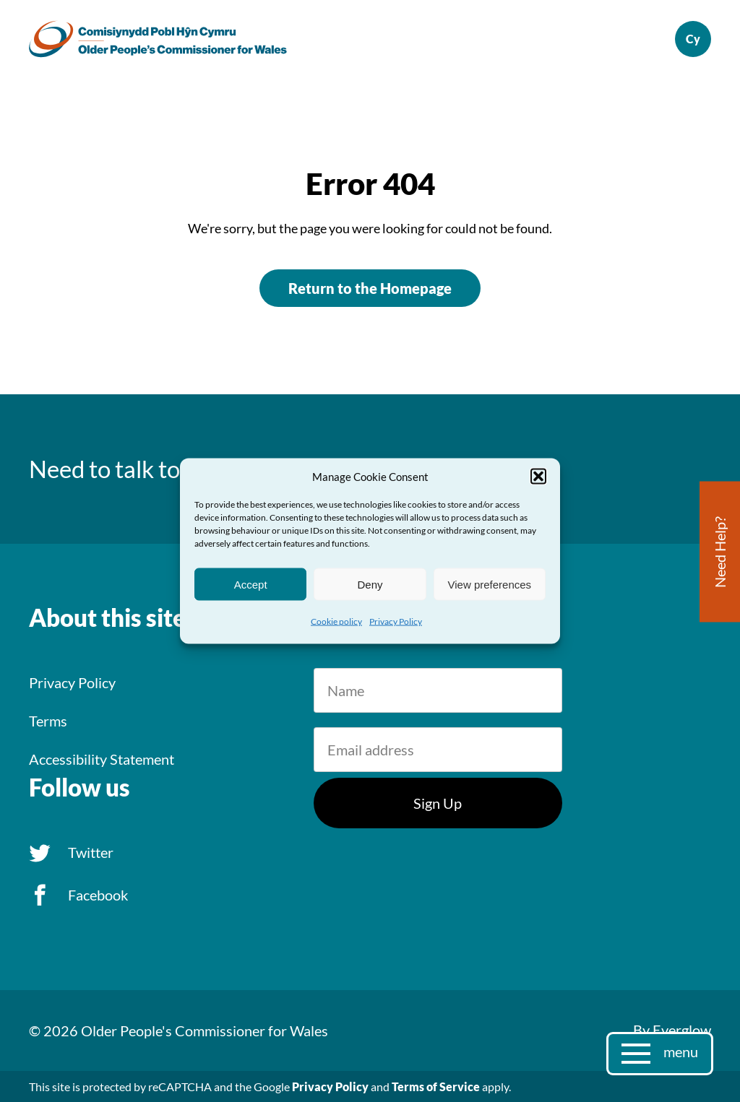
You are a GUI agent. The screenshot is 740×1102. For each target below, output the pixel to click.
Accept (250, 584)
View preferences (490, 584)
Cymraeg (693, 39)
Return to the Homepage (370, 288)
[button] (538, 476)
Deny (369, 584)
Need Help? (719, 552)
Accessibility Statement (101, 759)
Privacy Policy (395, 621)
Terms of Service (436, 1086)
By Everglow (672, 1029)
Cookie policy (336, 621)
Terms (48, 720)
